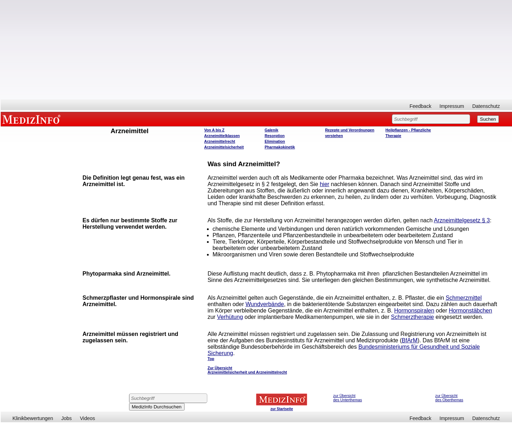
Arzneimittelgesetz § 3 (462, 220)
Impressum (451, 106)
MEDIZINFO (33, 119)
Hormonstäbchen (470, 311)
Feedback (420, 106)
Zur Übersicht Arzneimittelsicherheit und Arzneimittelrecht (247, 370)
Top (211, 359)
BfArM (409, 340)
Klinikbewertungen (32, 418)
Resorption (274, 136)
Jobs (66, 418)
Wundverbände (264, 304)
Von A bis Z (214, 130)
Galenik (271, 130)
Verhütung (230, 317)
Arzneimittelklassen (222, 136)
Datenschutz (486, 106)
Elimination (275, 141)
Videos (87, 418)
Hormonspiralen (414, 311)
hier (324, 184)
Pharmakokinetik (280, 147)
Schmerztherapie (412, 317)
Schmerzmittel (463, 298)
